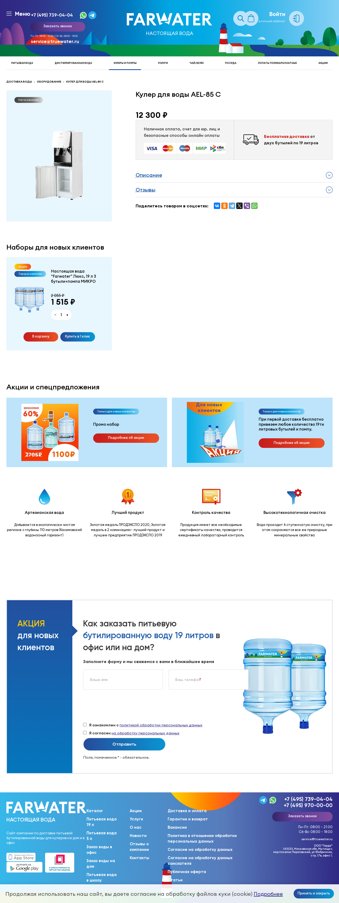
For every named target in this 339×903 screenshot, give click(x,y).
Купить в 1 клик (77, 336)
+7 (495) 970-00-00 (308, 805)
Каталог (94, 810)
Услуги (163, 62)
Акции (323, 62)
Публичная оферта (187, 871)
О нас (135, 827)
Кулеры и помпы (125, 62)
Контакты (139, 857)
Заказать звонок (57, 26)
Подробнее (268, 894)
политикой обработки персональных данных (161, 725)
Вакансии (177, 827)
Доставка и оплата (187, 810)
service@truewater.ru (55, 41)
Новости (138, 835)
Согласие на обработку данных (200, 849)
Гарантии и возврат (188, 819)
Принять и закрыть (314, 893)
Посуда (230, 62)
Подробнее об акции (126, 437)
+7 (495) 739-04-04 (52, 15)
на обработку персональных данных (145, 733)
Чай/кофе (197, 62)
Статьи (175, 880)
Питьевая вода (22, 62)
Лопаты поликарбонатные (277, 62)
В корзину (40, 336)
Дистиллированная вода (73, 62)
